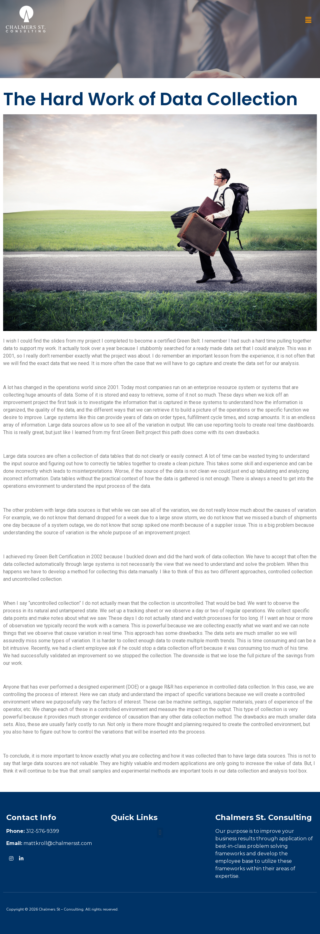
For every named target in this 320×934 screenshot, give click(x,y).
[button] (308, 20)
